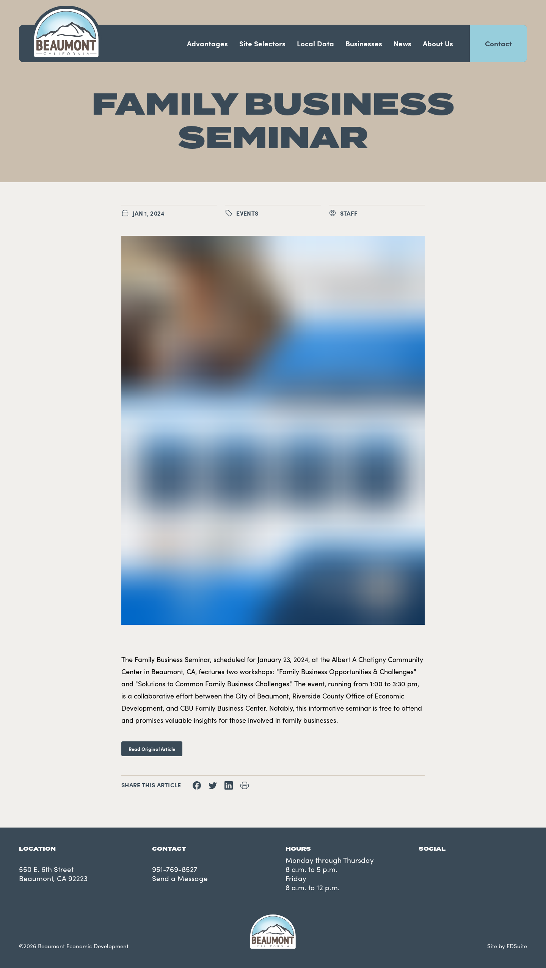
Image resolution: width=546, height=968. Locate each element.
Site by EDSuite (507, 946)
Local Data (315, 43)
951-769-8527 (175, 869)
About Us (438, 43)
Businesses (363, 43)
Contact (498, 43)
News (402, 43)
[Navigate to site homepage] (66, 33)
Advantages (207, 43)
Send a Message (180, 878)
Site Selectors (262, 43)
